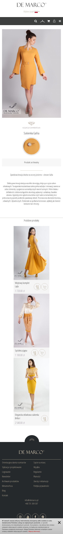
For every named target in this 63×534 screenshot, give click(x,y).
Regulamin (38, 471)
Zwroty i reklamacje (41, 481)
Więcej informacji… (34, 531)
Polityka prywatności (41, 485)
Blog (4, 490)
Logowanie (6, 471)
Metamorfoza (7, 485)
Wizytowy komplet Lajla (22, 284)
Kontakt (5, 495)
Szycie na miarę (39, 462)
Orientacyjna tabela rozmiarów (14, 462)
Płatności (37, 476)
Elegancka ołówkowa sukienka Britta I (27, 416)
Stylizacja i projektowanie (11, 467)
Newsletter (6, 476)
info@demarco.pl (31, 500)
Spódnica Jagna (21, 350)
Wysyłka (37, 467)
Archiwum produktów (10, 481)
